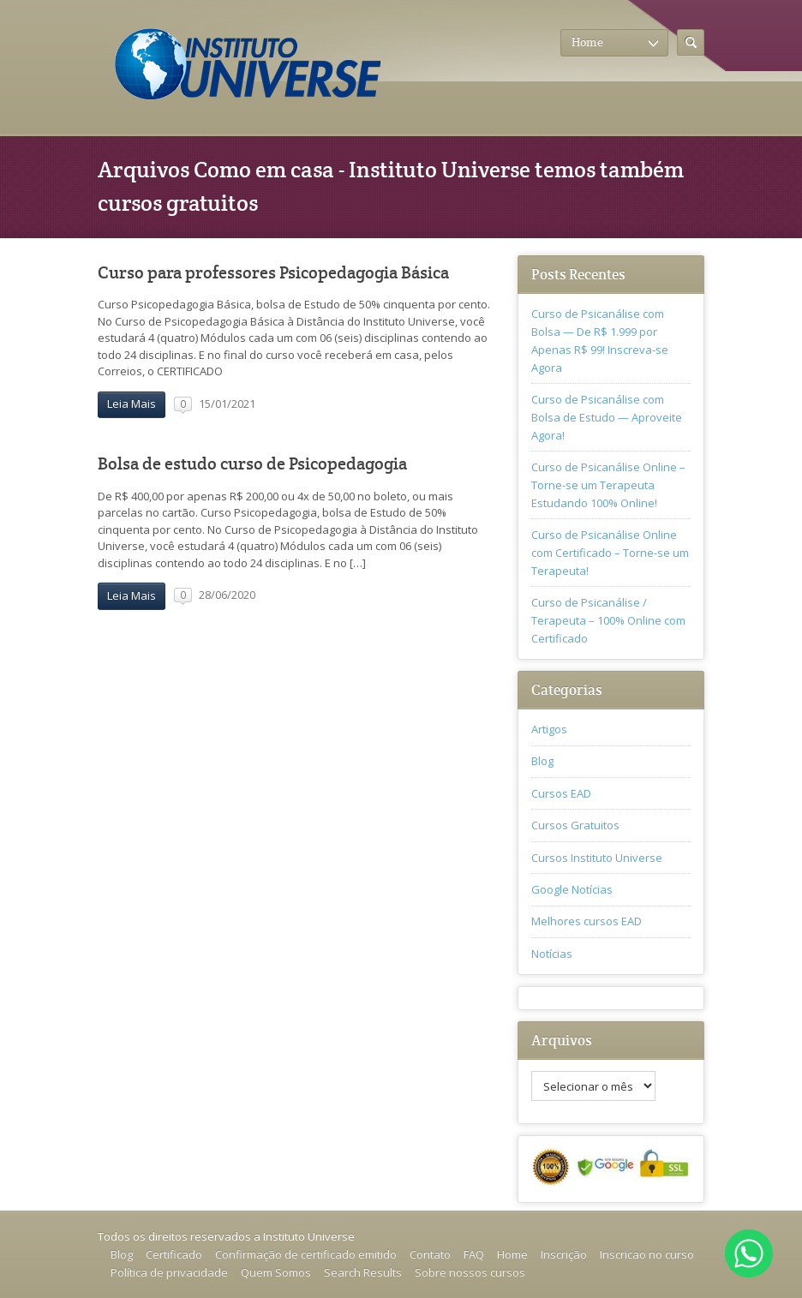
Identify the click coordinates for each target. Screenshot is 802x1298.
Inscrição (564, 1254)
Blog (542, 761)
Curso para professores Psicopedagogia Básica (273, 273)
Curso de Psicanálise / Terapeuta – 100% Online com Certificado (608, 620)
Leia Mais (131, 403)
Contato (430, 1254)
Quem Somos (276, 1272)
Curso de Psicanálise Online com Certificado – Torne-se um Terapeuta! (610, 552)
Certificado (174, 1254)
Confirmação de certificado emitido (306, 1254)
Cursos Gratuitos (575, 825)
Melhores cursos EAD (586, 921)
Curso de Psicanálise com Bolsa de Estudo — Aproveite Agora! (606, 417)
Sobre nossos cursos (470, 1272)
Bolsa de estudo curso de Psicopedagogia (252, 464)
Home (512, 1254)
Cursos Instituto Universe (596, 857)
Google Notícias (572, 889)
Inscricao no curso (647, 1254)
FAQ (474, 1254)
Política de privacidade (169, 1272)
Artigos (549, 729)
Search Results (363, 1272)
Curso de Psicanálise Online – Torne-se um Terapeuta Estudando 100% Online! (608, 485)
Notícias (551, 953)
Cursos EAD (561, 793)
